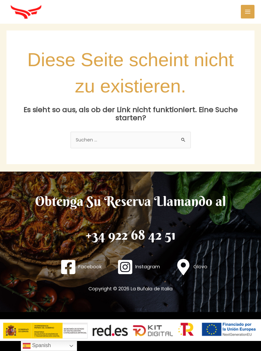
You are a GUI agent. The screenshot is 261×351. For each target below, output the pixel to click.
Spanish (37, 346)
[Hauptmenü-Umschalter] (247, 11)
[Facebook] (81, 267)
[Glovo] (191, 267)
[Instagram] (138, 267)
